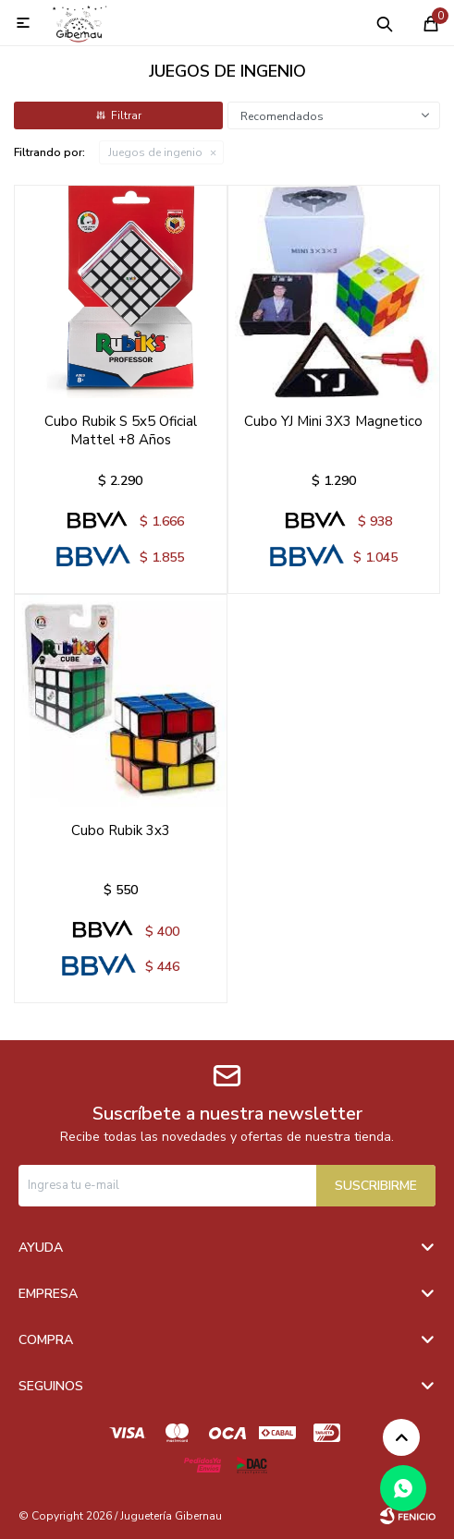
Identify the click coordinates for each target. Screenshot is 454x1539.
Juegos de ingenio (155, 152)
